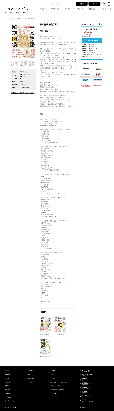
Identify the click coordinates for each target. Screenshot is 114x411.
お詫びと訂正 (8, 389)
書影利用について (9, 401)
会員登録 (82, 4)
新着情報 (7, 386)
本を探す (44, 9)
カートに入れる (93, 41)
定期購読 (92, 9)
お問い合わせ (54, 393)
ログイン (95, 4)
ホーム (12, 18)
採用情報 (53, 378)
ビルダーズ (79, 9)
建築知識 (67, 9)
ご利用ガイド (8, 393)
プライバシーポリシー (56, 386)
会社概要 (53, 370)
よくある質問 (8, 397)
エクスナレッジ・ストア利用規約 (59, 382)
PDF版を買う (55, 9)
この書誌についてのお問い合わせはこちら (22, 93)
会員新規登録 (31, 378)
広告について (54, 374)
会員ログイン (31, 370)
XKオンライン (104, 9)
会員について (31, 374)
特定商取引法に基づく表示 (57, 389)
